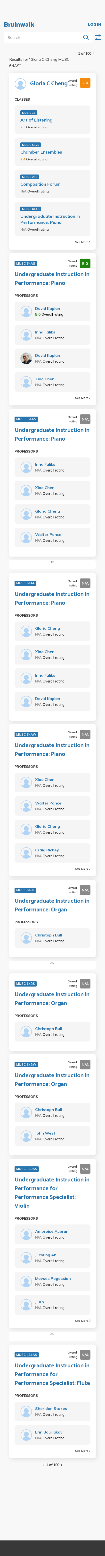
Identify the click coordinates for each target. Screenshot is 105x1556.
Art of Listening (36, 120)
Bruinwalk (19, 24)
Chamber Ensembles (41, 152)
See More (82, 242)
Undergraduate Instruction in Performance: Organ (52, 905)
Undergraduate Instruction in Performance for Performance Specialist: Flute (52, 1375)
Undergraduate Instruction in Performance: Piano (50, 219)
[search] (43, 37)
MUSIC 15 (28, 112)
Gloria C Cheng (49, 83)
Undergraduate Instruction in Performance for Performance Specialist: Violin (52, 1193)
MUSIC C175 (30, 145)
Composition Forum (40, 184)
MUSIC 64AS (31, 209)
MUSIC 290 (29, 177)
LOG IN (94, 25)
